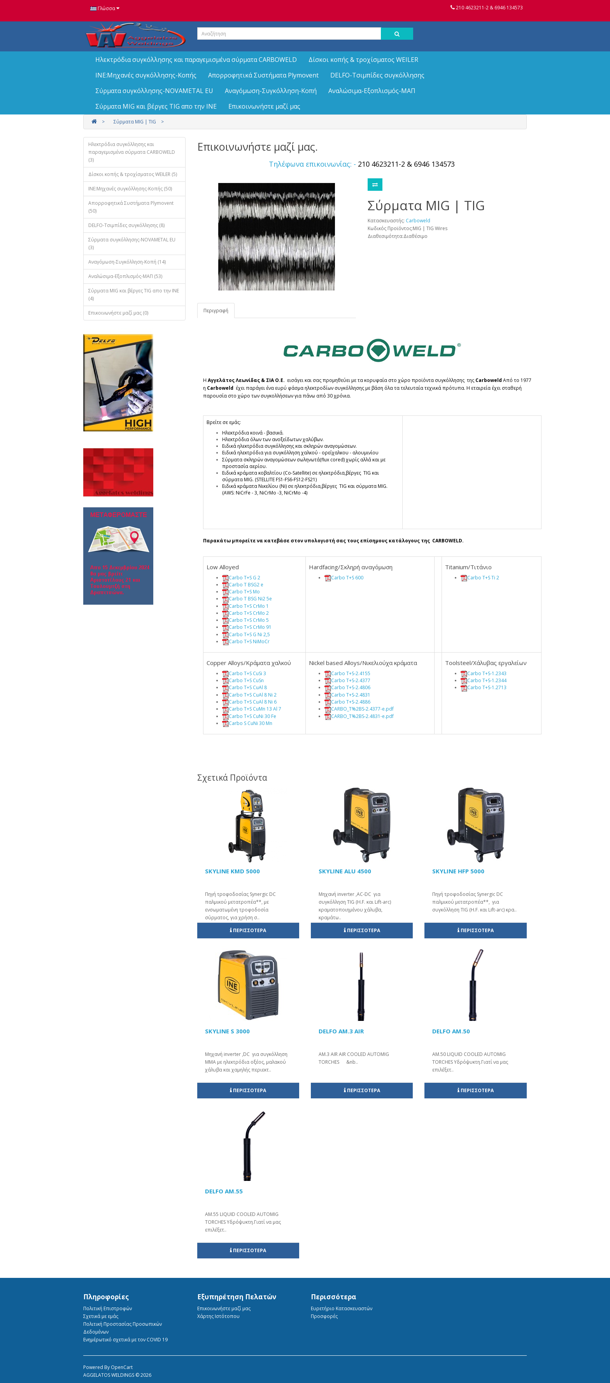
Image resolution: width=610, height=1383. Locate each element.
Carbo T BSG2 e (246, 584)
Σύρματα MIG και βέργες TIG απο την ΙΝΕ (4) (133, 294)
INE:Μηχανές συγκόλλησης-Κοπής (145, 75)
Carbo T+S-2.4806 (350, 687)
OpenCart (122, 1367)
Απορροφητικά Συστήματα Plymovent (263, 75)
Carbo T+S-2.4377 (350, 680)
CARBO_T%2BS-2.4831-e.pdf (362, 716)
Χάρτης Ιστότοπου (218, 1316)
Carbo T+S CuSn (246, 680)
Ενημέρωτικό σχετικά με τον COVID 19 (125, 1339)
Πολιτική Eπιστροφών (107, 1308)
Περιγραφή (215, 310)
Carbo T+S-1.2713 (487, 687)
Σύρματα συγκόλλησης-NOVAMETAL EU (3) (131, 243)
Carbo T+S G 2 (244, 577)
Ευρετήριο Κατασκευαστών (341, 1308)
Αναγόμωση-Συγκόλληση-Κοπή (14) (127, 262)
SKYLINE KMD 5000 (232, 871)
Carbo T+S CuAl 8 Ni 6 (253, 702)
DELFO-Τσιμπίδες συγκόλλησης (377, 75)
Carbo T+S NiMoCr (249, 641)
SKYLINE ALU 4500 (345, 871)
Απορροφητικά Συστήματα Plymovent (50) (131, 207)
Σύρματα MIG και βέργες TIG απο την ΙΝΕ (156, 106)
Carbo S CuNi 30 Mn (250, 723)
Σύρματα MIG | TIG (135, 121)
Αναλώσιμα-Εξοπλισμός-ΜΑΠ (371, 90)
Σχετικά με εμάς (100, 1316)
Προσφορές (324, 1316)
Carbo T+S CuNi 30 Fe (252, 716)
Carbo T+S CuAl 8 (248, 687)
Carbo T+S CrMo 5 (249, 620)
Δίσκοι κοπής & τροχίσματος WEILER (363, 59)
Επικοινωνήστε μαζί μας (264, 106)
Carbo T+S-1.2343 (487, 673)
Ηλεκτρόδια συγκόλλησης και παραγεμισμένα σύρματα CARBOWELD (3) (131, 152)
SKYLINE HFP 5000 (458, 871)
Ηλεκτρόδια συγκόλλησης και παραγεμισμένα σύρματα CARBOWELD (196, 59)
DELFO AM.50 (451, 1031)
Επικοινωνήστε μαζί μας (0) (118, 313)
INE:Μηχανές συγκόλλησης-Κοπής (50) (130, 188)
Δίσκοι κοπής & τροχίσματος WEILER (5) (132, 174)
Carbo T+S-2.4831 (350, 695)
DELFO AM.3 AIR (341, 1031)
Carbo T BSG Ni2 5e (250, 598)
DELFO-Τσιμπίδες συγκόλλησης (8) (126, 225)
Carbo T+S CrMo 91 (250, 627)
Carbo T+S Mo (244, 591)
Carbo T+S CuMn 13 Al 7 (255, 709)
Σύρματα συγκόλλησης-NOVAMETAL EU (154, 90)
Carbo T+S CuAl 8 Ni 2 (253, 695)
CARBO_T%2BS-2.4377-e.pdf (362, 709)
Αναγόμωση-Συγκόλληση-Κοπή (271, 90)
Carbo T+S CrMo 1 (249, 606)
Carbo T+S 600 (347, 577)
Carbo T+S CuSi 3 (247, 673)
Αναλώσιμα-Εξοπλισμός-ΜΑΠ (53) (125, 276)
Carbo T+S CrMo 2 (249, 613)
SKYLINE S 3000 (227, 1031)
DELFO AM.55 (224, 1191)
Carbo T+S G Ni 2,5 (249, 634)
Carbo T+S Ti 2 (483, 577)
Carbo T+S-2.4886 (350, 702)
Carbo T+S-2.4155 (350, 673)
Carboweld (418, 220)
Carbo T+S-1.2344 (487, 680)
